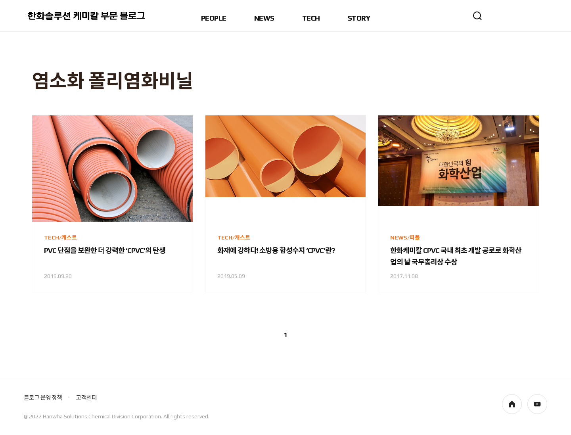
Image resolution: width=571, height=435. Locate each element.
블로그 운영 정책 (43, 397)
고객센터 (86, 397)
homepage (512, 404)
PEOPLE (213, 18)
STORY (359, 18)
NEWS (264, 18)
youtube (537, 404)
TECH (311, 18)
